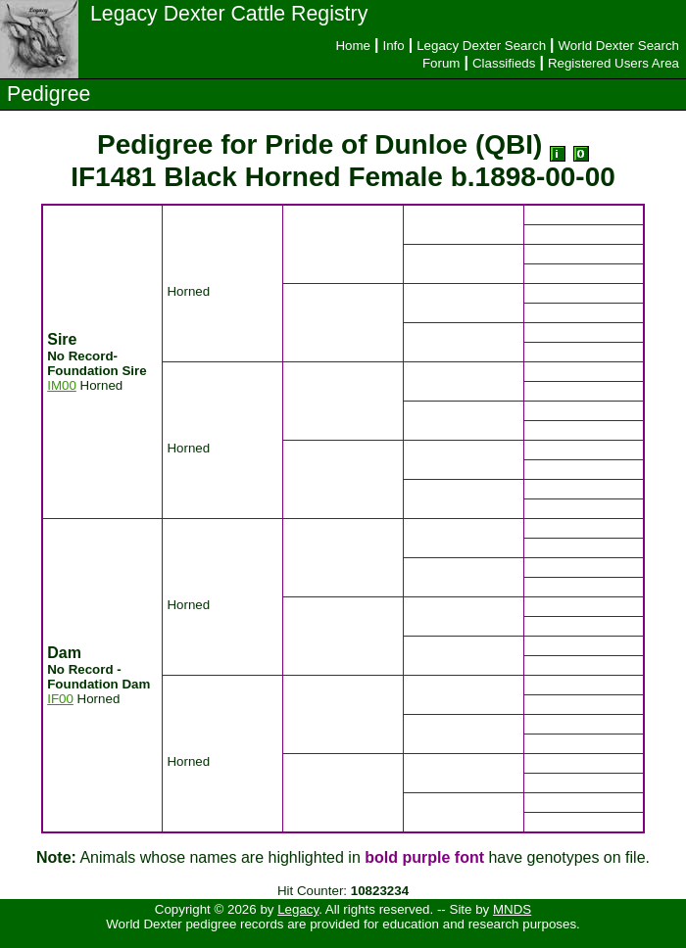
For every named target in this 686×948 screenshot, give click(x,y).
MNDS (512, 909)
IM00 (61, 385)
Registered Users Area (613, 63)
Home (352, 45)
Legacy (297, 909)
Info (393, 45)
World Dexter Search (619, 45)
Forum (441, 63)
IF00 (60, 698)
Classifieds (503, 63)
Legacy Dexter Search (481, 45)
